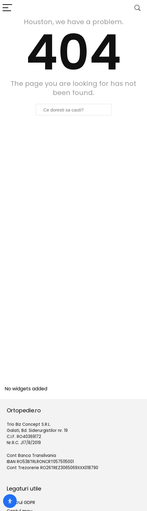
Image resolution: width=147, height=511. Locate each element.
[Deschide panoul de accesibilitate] (10, 501)
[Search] (137, 8)
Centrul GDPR (21, 502)
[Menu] (7, 8)
